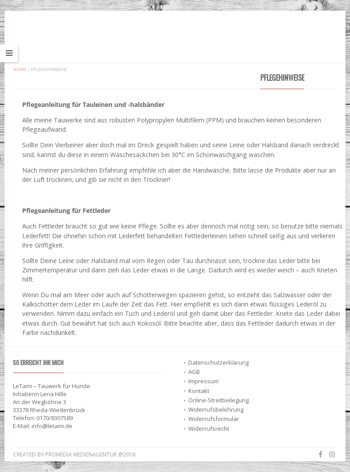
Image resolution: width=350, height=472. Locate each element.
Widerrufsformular (213, 419)
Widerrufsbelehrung (215, 409)
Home (20, 69)
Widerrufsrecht (208, 429)
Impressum (203, 381)
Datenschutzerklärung (218, 362)
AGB (194, 372)
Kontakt (198, 391)
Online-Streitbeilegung (218, 400)
